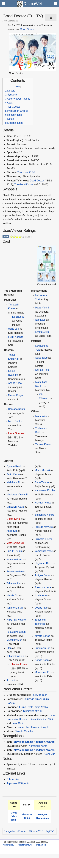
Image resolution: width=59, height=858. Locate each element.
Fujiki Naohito (15, 337)
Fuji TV (49, 831)
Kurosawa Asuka (16, 571)
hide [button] (17, 86)
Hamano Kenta (16, 409)
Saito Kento (13, 474)
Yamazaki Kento (38, 746)
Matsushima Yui (15, 543)
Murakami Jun (14, 640)
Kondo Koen (42, 660)
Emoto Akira (42, 332)
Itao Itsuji (40, 319)
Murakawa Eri (42, 672)
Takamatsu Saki (15, 656)
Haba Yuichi (42, 307)
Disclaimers (41, 845)
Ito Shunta (18, 316)
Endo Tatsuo (42, 482)
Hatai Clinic (17, 723)
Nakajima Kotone (16, 619)
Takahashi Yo (14, 583)
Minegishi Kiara (15, 506)
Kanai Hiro (24, 727)
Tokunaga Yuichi (32, 699)
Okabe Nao (41, 607)
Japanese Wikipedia (18, 783)
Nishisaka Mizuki (32, 711)
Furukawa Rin (42, 648)
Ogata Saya (13, 519)
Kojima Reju (42, 370)
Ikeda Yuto (41, 595)
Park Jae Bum (39, 695)
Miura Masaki (42, 470)
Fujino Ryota (26, 707)
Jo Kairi (11, 680)
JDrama (21, 831)
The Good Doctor (24, 184)
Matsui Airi (41, 416)
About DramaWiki (25, 845)
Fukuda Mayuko (44, 527)
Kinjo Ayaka (41, 707)
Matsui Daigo (15, 395)
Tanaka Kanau (43, 444)
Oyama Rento (14, 466)
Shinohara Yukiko (44, 514)
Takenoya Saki (15, 607)
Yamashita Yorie (44, 551)
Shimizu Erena (19, 664)
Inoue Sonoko (16, 433)
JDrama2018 (36, 831)
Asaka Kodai (15, 383)
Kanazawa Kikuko (45, 490)
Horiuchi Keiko (43, 502)
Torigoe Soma (42, 575)
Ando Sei (12, 531)
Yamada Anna (14, 559)
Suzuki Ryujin (14, 551)
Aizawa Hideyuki (40, 727)
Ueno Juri (13, 328)
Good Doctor (27, 29)
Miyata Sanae (42, 636)
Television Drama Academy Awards (33, 741)
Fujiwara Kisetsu (44, 539)
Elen (9, 648)
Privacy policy (8, 845)
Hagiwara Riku (43, 563)
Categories (9, 831)
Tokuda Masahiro (24, 731)
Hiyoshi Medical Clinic (41, 719)
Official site (13, 779)
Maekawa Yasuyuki (17, 494)
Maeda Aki (12, 595)
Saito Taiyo (41, 357)
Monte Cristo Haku (14, 816)
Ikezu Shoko (15, 421)
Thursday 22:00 (26, 172)
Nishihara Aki (14, 482)
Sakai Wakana (43, 587)
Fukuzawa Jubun (16, 631)
